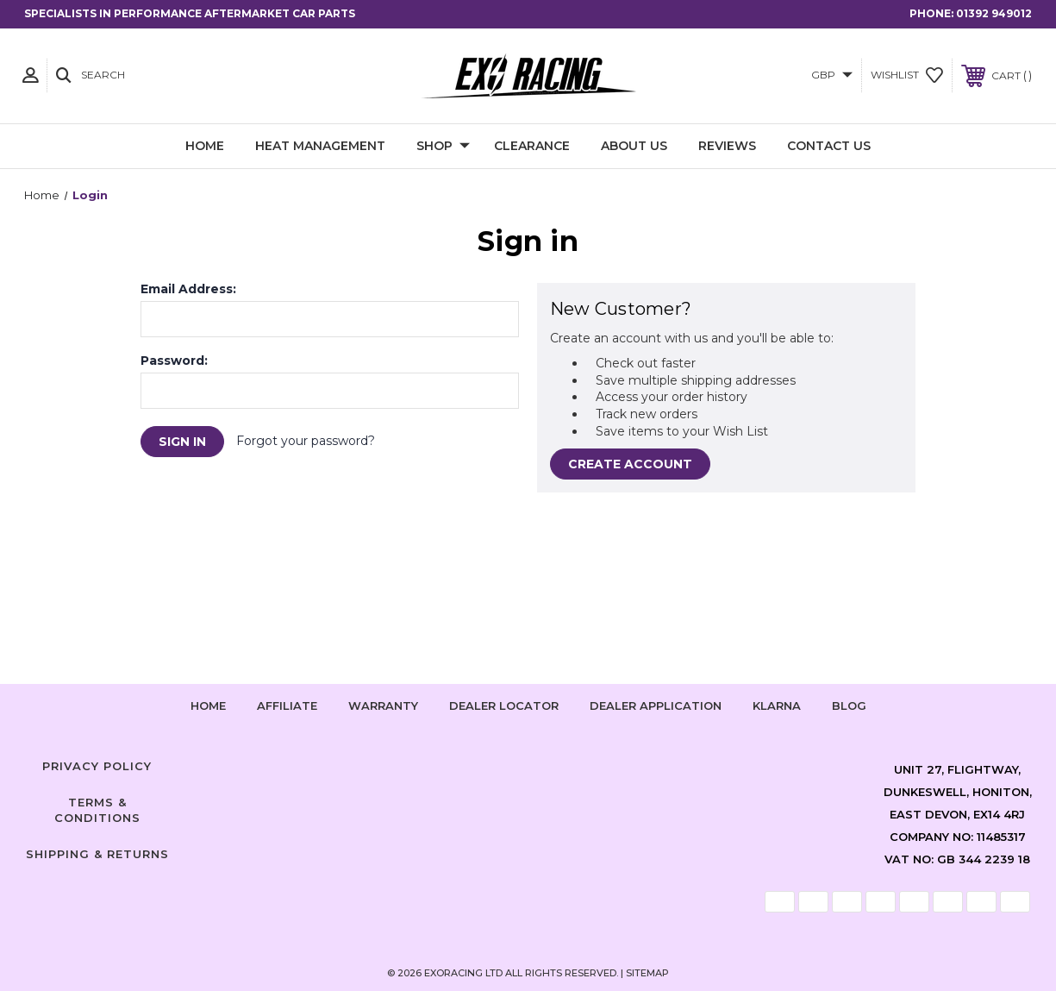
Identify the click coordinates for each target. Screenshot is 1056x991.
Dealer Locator (504, 705)
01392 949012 (994, 13)
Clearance (532, 146)
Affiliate (287, 705)
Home (204, 146)
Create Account (630, 464)
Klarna (777, 705)
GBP (832, 74)
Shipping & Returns (97, 854)
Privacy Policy (97, 766)
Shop (443, 146)
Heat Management (320, 146)
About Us (634, 146)
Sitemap (647, 973)
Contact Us (829, 146)
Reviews (727, 146)
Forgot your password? (305, 440)
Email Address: (188, 289)
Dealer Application (656, 705)
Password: (174, 360)
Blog (849, 705)
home (208, 705)
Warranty (383, 705)
